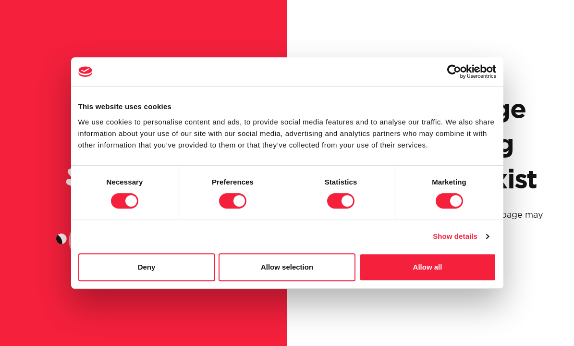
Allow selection (287, 267)
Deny (147, 267)
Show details (455, 236)
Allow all (427, 267)
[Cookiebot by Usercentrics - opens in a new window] (454, 71)
